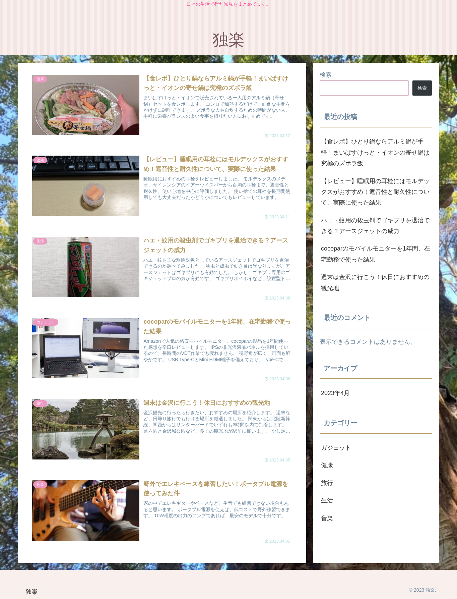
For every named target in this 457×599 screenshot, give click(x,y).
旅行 (327, 483)
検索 (326, 74)
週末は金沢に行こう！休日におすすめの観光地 (375, 282)
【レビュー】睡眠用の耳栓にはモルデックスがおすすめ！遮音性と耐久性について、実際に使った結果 (375, 192)
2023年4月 (335, 393)
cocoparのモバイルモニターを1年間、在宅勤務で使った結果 (375, 254)
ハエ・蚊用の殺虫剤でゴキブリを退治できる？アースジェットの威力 (375, 225)
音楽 (327, 518)
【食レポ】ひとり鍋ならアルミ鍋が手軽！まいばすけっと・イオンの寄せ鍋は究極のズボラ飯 (375, 152)
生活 (327, 500)
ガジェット (336, 447)
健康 (327, 465)
